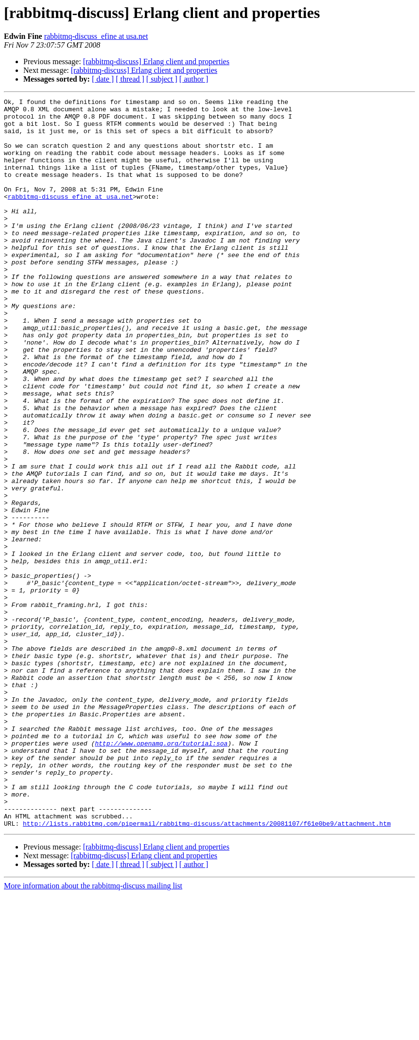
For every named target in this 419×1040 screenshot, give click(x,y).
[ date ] (103, 79)
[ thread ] (130, 79)
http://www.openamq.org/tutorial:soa (161, 872)
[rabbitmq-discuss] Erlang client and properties (156, 61)
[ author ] (194, 79)
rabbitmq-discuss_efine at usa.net (96, 36)
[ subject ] (161, 79)
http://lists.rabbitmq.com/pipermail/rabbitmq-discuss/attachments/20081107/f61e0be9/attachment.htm (207, 969)
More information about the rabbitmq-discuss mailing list (93, 1031)
